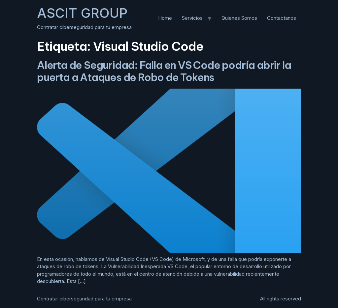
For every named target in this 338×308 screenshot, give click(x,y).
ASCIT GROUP (82, 13)
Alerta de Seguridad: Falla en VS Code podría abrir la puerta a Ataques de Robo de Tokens (164, 71)
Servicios (192, 18)
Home (165, 18)
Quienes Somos (239, 18)
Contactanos (281, 18)
